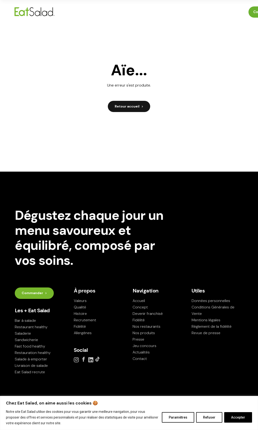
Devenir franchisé (148, 313)
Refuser (209, 417)
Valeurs (80, 300)
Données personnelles (211, 300)
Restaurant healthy (31, 326)
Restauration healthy (33, 352)
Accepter (238, 417)
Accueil (139, 300)
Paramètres (178, 417)
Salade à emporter (31, 359)
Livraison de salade (31, 365)
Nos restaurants (146, 326)
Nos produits (144, 332)
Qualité (80, 307)
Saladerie (23, 333)
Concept (140, 307)
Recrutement (85, 319)
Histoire (80, 313)
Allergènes (83, 332)
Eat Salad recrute (30, 371)
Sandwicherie (26, 339)
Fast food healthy (30, 346)
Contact (140, 358)
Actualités (141, 352)
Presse (138, 339)
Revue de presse (206, 332)
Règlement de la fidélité (212, 326)
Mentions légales (206, 319)
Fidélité (80, 326)
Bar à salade (25, 320)
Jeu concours (144, 345)
